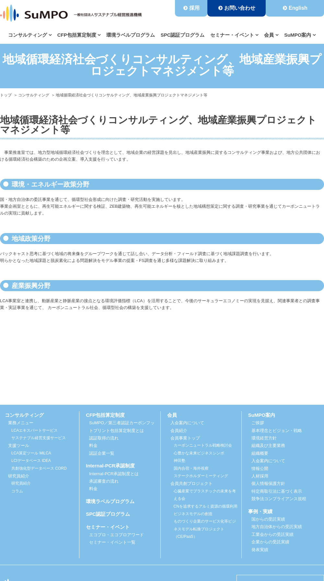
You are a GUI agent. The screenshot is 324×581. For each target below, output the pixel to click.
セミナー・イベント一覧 (112, 542)
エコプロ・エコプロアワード (116, 534)
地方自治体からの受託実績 (276, 526)
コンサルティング (33, 95)
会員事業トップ (185, 438)
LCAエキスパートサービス (34, 430)
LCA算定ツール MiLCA (31, 453)
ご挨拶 (257, 422)
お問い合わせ (239, 8)
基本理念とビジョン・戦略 (276, 430)
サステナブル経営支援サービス (38, 438)
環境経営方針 (264, 438)
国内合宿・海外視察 (191, 468)
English (298, 8)
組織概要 (259, 453)
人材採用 (259, 476)
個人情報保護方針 (268, 483)
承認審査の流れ (104, 481)
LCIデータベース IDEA (31, 460)
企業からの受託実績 (270, 541)
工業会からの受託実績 (272, 534)
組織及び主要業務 (268, 445)
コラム (17, 491)
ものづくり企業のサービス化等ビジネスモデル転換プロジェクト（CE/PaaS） (205, 529)
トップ (6, 95)
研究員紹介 (21, 483)
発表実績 (259, 549)
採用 (194, 8)
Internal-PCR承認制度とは (114, 473)
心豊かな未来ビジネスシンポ (199, 453)
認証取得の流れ (104, 438)
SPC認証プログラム (183, 34)
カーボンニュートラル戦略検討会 (203, 445)
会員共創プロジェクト (191, 483)
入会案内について (187, 422)
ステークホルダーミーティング (201, 476)
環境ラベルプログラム (130, 34)
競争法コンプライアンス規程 (278, 498)
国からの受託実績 (268, 519)
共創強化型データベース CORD (39, 468)
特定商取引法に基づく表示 (276, 491)
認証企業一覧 (101, 453)
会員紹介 (178, 430)
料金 (93, 445)
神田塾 (179, 460)
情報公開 (259, 468)
